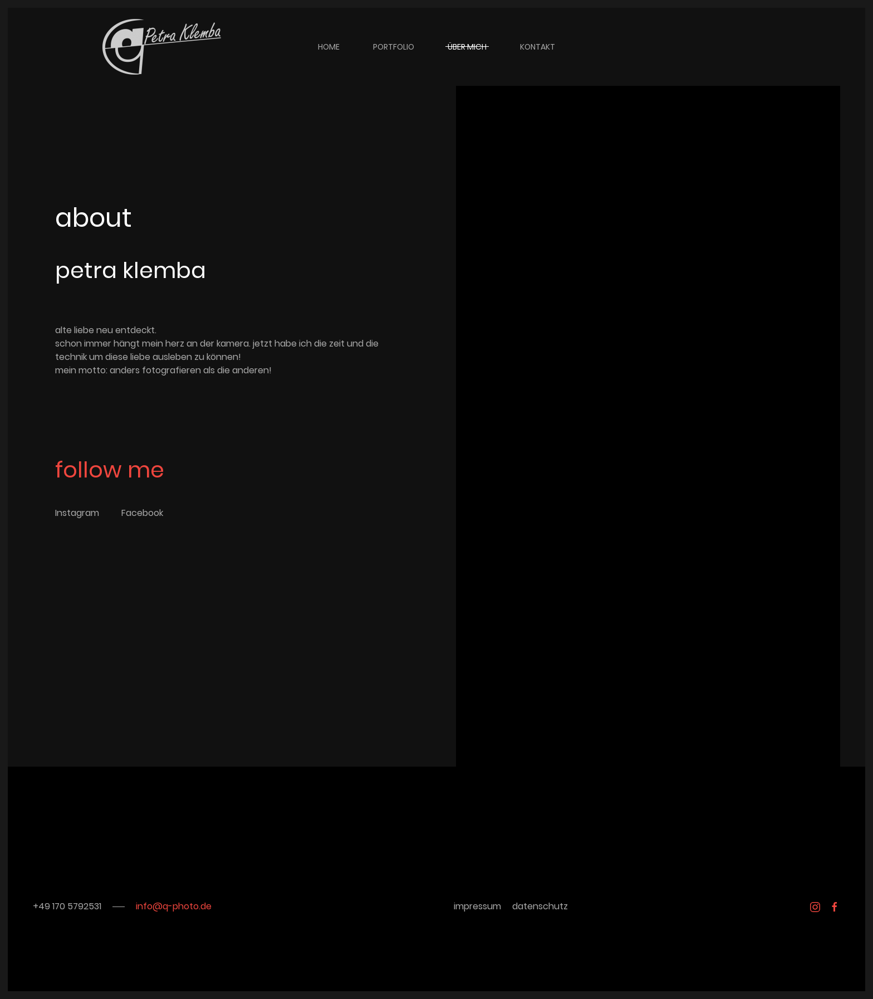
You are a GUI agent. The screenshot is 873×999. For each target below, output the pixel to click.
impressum (477, 906)
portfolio (393, 46)
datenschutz (540, 906)
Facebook (142, 512)
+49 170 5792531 (67, 906)
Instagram (77, 512)
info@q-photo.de (174, 906)
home (329, 46)
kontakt (537, 46)
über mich (467, 46)
